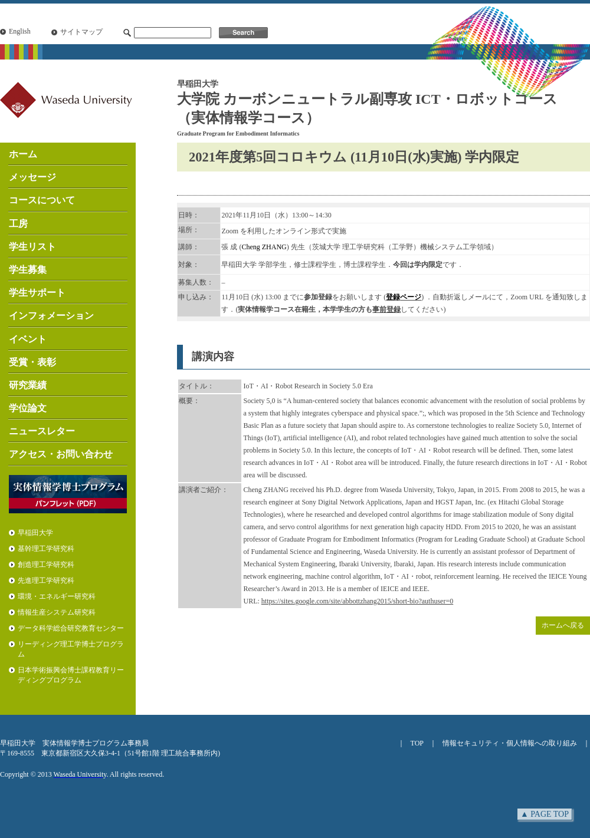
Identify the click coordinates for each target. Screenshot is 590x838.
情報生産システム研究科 (57, 612)
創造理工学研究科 (46, 564)
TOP (417, 743)
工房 (18, 224)
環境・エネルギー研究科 (57, 596)
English (20, 31)
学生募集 (28, 270)
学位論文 (28, 408)
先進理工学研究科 (46, 580)
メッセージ (32, 177)
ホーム (23, 154)
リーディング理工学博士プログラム (71, 649)
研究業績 (28, 385)
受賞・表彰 (32, 362)
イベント (28, 339)
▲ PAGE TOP (544, 814)
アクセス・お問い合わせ (61, 454)
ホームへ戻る (563, 625)
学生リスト (32, 247)
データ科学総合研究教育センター (71, 628)
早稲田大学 (35, 533)
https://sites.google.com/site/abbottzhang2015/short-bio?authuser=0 (357, 601)
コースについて (42, 200)
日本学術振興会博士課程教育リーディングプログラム (71, 675)
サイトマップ (81, 32)
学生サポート (37, 293)
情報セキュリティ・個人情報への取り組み (509, 743)
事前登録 (386, 309)
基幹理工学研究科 (46, 549)
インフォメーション (51, 316)
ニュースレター (42, 431)
